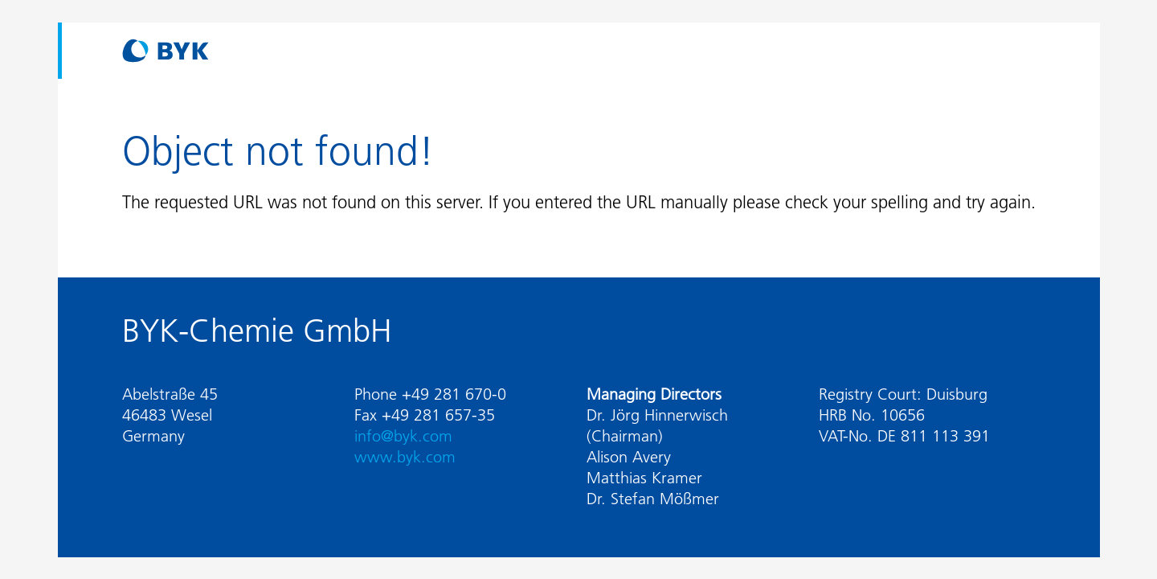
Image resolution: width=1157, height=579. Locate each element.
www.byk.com (405, 456)
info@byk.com (403, 436)
